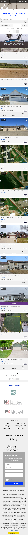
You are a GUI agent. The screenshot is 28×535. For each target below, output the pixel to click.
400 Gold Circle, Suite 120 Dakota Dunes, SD (20, 426)
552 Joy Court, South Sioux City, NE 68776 (10, 244)
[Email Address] (14, 471)
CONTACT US (14, 483)
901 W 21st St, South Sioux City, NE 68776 (10, 137)
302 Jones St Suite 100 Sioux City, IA (7, 426)
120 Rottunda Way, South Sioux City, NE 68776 (11, 359)
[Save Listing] (26, 35)
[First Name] (14, 464)
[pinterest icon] (16, 439)
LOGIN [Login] (25, 1)
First (9, 31)
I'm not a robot (11, 479)
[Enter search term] (14, 19)
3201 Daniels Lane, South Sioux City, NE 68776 (11, 306)
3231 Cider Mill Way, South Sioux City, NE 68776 (12, 106)
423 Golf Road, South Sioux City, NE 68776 (10, 275)
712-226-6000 (3, 1)
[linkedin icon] (13, 439)
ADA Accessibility (20, 519)
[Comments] (14, 475)
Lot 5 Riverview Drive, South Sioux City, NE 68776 (12, 217)
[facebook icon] (11, 439)
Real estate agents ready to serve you (9, 490)
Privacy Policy (7, 519)
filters (2, 21)
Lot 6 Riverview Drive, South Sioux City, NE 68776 (12, 164)
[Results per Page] (18, 373)
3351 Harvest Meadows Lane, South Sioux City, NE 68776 (14, 79)
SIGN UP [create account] (21, 1)
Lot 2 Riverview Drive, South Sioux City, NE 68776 (12, 190)
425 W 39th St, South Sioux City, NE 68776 (10, 332)
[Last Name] (14, 467)
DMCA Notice (13, 519)
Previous (12, 31)
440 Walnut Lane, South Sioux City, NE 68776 (11, 53)
